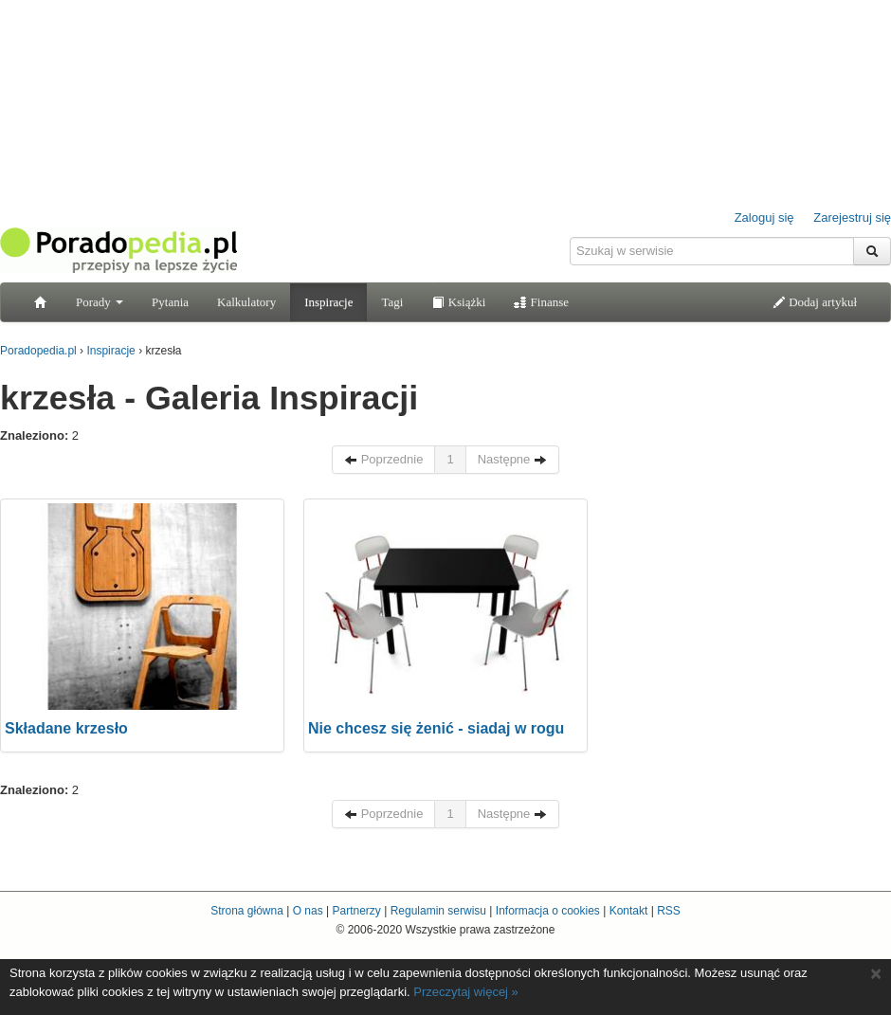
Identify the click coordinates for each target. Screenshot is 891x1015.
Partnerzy (356, 910)
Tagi (392, 302)
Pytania (170, 302)
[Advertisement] (749, 616)
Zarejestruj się (852, 217)
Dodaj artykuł (815, 302)
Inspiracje (328, 302)
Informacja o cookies (548, 910)
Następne (512, 459)
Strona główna (246, 910)
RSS (669, 910)
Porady (99, 302)
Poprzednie (383, 459)
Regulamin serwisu (438, 910)
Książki (458, 302)
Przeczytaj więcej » (465, 992)
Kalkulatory (246, 302)
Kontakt (628, 910)
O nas (308, 910)
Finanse (541, 302)
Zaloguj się (764, 217)
